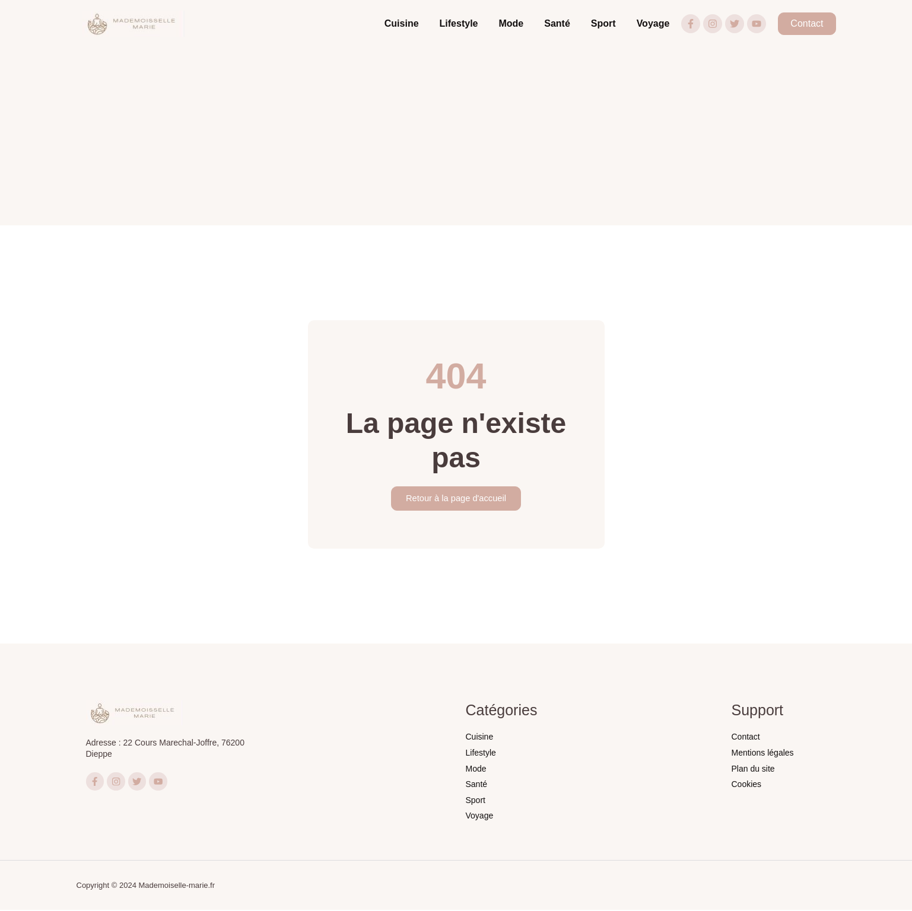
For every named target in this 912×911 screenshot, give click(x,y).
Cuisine (401, 23)
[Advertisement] (456, 136)
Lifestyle (459, 23)
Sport (603, 23)
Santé (557, 23)
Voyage (653, 23)
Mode (510, 23)
